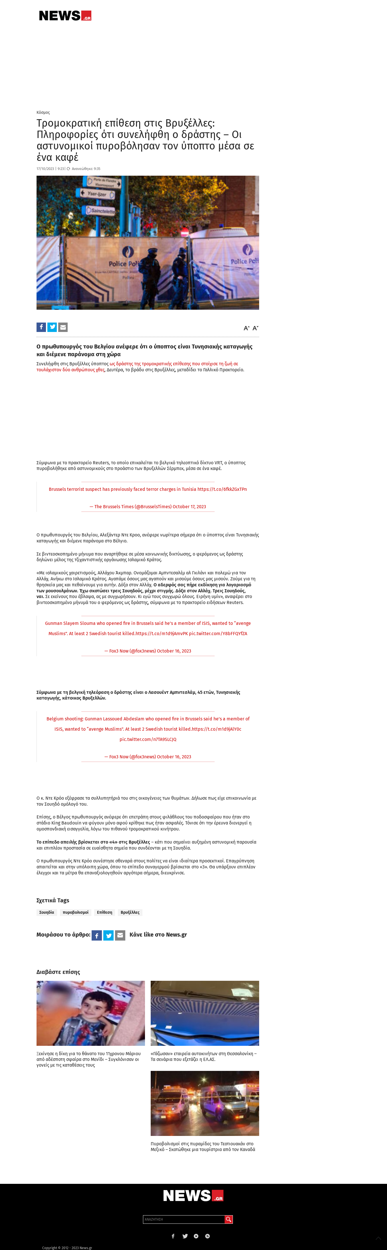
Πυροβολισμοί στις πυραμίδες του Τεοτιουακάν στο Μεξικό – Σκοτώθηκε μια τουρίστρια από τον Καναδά (203, 1146)
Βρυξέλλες (130, 912)
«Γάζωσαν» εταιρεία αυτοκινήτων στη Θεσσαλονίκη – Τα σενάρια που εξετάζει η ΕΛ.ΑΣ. (204, 1056)
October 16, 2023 (174, 651)
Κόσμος (43, 112)
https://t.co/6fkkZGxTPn (222, 489)
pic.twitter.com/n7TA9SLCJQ (148, 739)
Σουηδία (46, 912)
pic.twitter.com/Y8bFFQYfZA (218, 633)
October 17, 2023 (189, 506)
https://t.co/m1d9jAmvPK (162, 633)
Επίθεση (104, 912)
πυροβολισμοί (75, 912)
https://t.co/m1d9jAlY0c (216, 729)
